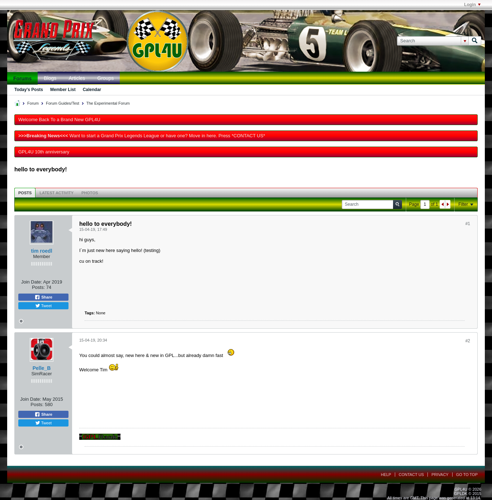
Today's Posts (28, 89)
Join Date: (31, 282)
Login (472, 4)
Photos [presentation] (89, 193)
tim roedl (41, 251)
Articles (76, 78)
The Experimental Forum (108, 103)
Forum (33, 103)
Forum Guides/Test (62, 103)
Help (386, 474)
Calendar (92, 89)
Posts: (38, 287)
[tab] (25, 192)
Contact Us (411, 474)
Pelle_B (42, 368)
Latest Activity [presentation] (56, 193)
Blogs (50, 78)
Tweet (43, 305)
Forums (22, 78)
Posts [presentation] (25, 193)
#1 (467, 223)
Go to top (467, 474)
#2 (467, 340)
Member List (63, 89)
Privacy (439, 474)
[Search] (432, 41)
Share (43, 297)
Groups (105, 78)
